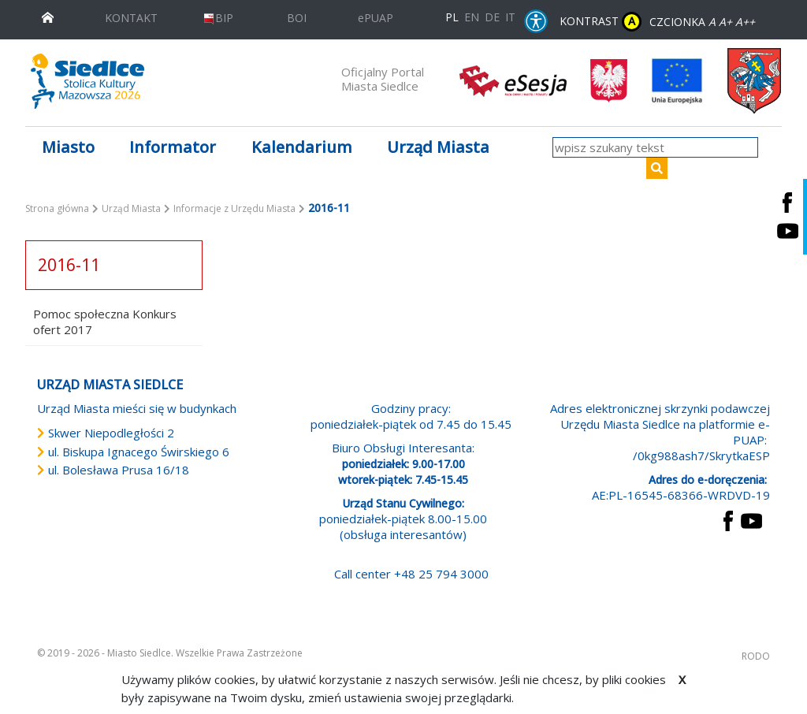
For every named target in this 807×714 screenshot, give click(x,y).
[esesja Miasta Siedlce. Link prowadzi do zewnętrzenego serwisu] (513, 79)
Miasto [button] (68, 147)
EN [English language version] (471, 16)
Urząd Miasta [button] (438, 147)
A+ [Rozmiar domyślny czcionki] (725, 21)
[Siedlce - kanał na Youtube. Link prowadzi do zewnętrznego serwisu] (787, 231)
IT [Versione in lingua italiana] (510, 16)
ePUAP (375, 17)
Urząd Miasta (131, 208)
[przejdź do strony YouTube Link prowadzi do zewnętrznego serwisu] (751, 519)
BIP (218, 17)
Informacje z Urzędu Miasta (234, 208)
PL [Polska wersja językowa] (452, 16)
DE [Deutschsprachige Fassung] (492, 16)
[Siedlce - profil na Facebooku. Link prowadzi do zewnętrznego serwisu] (787, 202)
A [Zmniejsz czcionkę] (712, 21)
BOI (297, 17)
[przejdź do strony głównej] (48, 16)
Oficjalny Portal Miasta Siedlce (382, 79)
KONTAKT (131, 17)
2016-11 (69, 265)
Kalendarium (301, 147)
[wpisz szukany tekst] (655, 147)
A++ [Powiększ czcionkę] (745, 21)
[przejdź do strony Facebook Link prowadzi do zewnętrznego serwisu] (728, 519)
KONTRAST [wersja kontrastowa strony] (601, 22)
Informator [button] (172, 147)
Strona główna (57, 208)
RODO (756, 656)
